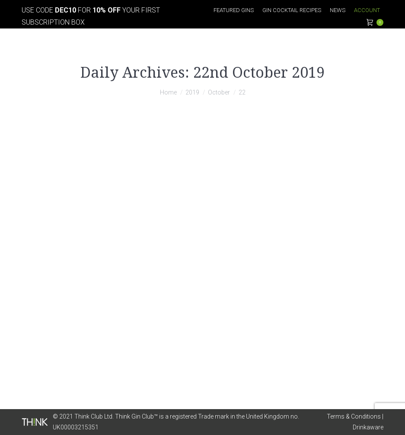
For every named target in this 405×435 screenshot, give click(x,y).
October (219, 92)
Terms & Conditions (354, 416)
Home (168, 92)
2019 (192, 92)
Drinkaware (368, 427)
